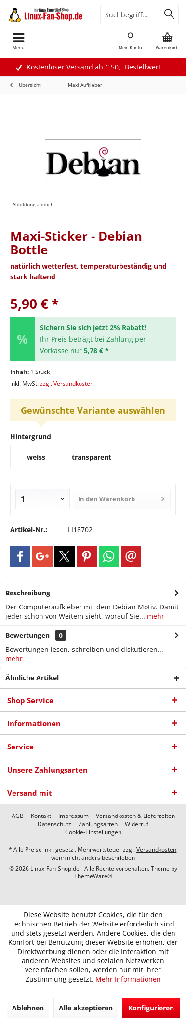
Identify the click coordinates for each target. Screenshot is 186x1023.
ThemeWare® (93, 876)
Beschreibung (27, 592)
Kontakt (41, 816)
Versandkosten (156, 849)
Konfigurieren (151, 1007)
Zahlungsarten (98, 824)
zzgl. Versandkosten (66, 383)
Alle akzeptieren (86, 1007)
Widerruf (136, 824)
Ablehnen (28, 1007)
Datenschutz (54, 824)
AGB (18, 816)
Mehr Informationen (128, 978)
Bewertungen (27, 635)
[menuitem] (167, 41)
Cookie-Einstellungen (93, 832)
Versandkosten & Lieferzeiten (135, 816)
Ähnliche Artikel (32, 677)
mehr (154, 616)
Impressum (73, 816)
